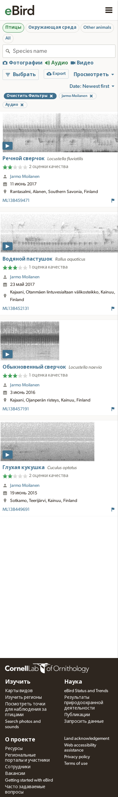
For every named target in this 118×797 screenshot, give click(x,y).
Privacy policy (77, 757)
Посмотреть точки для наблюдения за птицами (26, 709)
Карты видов (19, 691)
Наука (73, 682)
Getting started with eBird (29, 780)
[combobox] (64, 51)
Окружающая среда (52, 27)
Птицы (13, 27)
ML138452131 (16, 308)
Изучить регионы (23, 697)
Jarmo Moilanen (25, 176)
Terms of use (75, 763)
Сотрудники (18, 767)
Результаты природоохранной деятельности (83, 702)
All (8, 38)
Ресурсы (14, 748)
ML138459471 (16, 200)
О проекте (20, 740)
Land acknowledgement (86, 738)
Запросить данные (84, 721)
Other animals (97, 27)
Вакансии (15, 773)
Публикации (77, 715)
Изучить (18, 682)
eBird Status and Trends (86, 691)
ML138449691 (16, 509)
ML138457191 (16, 409)
